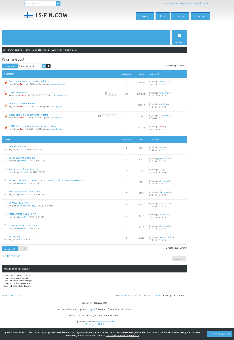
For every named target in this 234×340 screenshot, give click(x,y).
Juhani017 (22, 217)
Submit (57, 3)
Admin (21, 83)
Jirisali (161, 147)
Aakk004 (162, 104)
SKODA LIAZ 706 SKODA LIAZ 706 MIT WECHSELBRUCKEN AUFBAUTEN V (46, 180)
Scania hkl (14, 236)
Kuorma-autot (13, 59)
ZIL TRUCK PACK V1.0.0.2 (22, 157)
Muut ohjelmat (59, 95)
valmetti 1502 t (165, 237)
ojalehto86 (23, 172)
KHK (160, 169)
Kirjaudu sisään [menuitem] (201, 3)
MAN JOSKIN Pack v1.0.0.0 (22, 214)
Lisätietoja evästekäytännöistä (122, 335)
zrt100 (21, 239)
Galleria (180, 16)
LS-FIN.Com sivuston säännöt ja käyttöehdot (33, 126)
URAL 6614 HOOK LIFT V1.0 (23, 225)
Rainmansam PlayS (27, 205)
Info (162, 16)
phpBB (92, 309)
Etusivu (145, 16)
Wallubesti (163, 115)
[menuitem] (152, 295)
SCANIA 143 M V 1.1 (19, 202)
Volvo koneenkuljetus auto (23, 169)
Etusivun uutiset (57, 83)
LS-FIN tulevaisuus (19, 92)
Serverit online (170, 3)
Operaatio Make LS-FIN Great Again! (28, 114)
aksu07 (21, 149)
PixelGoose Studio (105, 321)
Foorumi (200, 16)
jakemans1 (23, 160)
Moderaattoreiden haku (22, 103)
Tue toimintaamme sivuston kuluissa (29, 81)
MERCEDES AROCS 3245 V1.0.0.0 (25, 191)
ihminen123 (164, 81)
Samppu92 (163, 203)
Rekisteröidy (185, 3)
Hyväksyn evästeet (219, 333)
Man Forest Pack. (18, 146)
